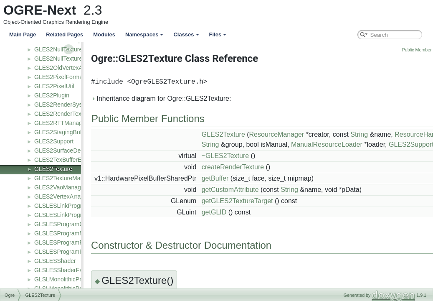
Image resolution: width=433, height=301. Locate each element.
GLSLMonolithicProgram (66, 279)
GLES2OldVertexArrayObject (72, 67)
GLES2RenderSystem (63, 104)
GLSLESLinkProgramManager (73, 215)
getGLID (236, 212)
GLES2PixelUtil (54, 86)
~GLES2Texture (247, 155)
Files (218, 34)
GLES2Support (53, 141)
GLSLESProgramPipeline (67, 242)
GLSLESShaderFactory (64, 270)
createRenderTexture (255, 167)
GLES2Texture (53, 169)
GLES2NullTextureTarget (66, 58)
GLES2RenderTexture (62, 113)
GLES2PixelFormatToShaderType (78, 77)
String (381, 134)
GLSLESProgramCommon (68, 224)
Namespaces (144, 34)
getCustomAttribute (252, 189)
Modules (104, 34)
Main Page (22, 34)
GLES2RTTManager (60, 123)
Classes (186, 34)
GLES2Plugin (51, 95)
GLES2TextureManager (64, 178)
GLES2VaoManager (60, 187)
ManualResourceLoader (349, 144)
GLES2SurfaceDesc (60, 150)
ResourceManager (299, 134)
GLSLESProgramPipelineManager (78, 251)
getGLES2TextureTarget (259, 200)
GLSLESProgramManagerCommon (80, 233)
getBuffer (237, 178)
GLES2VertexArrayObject (67, 196)
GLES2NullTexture (58, 49)
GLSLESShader (55, 261)
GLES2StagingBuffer (61, 132)
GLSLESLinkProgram (62, 205)
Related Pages (64, 34)
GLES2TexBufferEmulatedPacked (78, 159)
